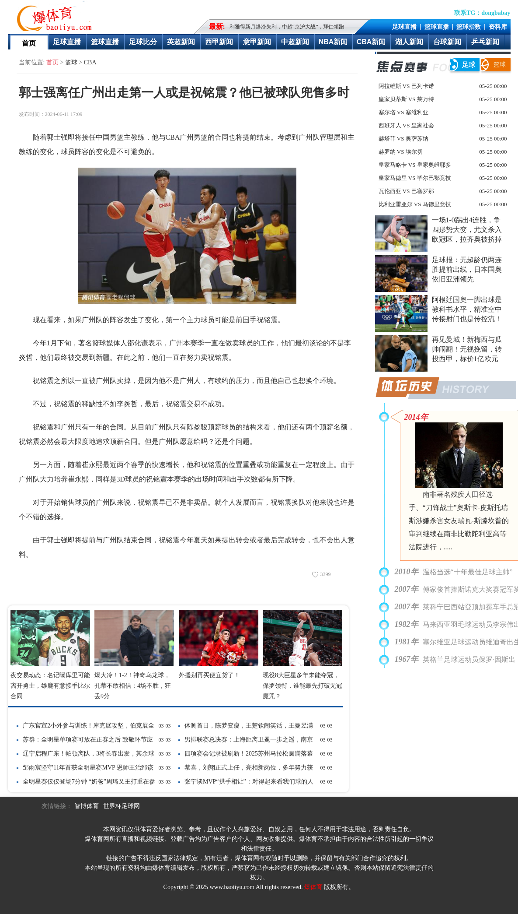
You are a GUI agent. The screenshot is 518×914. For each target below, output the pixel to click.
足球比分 (143, 42)
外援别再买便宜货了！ (209, 675)
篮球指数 (468, 26)
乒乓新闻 (485, 42)
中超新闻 (295, 42)
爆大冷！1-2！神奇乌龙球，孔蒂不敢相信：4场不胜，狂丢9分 (132, 686)
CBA (90, 62)
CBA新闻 (371, 42)
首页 (29, 43)
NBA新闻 (333, 42)
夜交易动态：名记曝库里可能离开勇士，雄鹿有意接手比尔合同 (50, 686)
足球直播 (404, 26)
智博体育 (86, 806)
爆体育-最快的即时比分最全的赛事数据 (56, 15)
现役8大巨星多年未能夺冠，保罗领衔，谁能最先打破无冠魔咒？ (302, 686)
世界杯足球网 (121, 806)
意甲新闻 (257, 42)
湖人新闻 (409, 42)
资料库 (498, 26)
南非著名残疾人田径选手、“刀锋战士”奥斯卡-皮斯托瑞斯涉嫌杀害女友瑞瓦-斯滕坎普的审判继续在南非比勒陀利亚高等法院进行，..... (459, 521)
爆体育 (313, 887)
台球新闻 (447, 42)
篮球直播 (436, 26)
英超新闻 (181, 42)
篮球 (71, 62)
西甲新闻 (219, 42)
